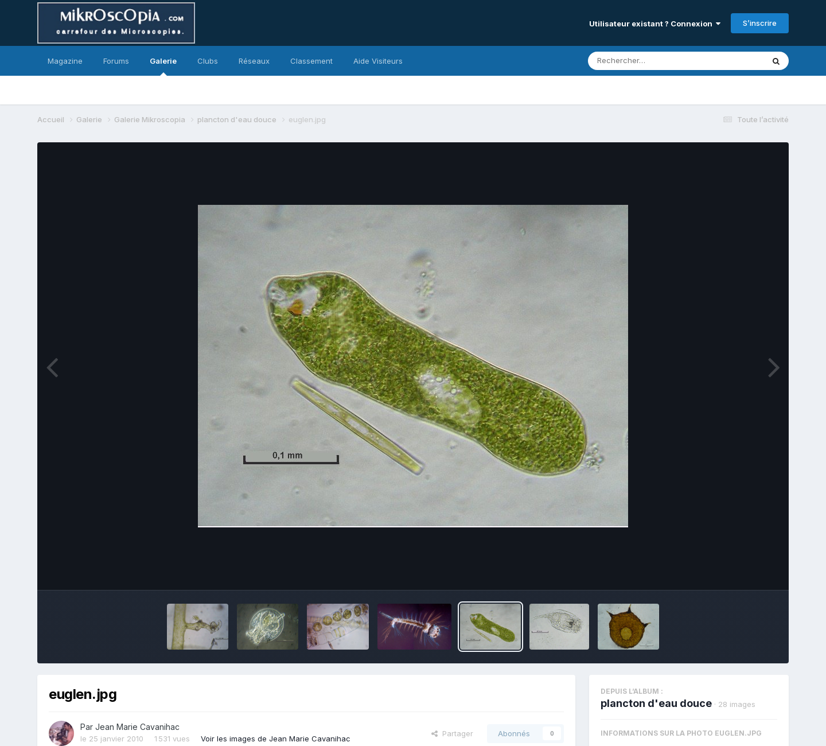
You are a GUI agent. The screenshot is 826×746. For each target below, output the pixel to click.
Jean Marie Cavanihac (137, 727)
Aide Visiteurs (378, 60)
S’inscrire (760, 23)
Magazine (65, 60)
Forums (116, 60)
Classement (311, 60)
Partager (452, 733)
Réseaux (254, 60)
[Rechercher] (643, 61)
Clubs (207, 60)
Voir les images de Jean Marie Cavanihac (275, 738)
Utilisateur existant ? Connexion (654, 23)
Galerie (163, 66)
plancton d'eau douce (656, 703)
